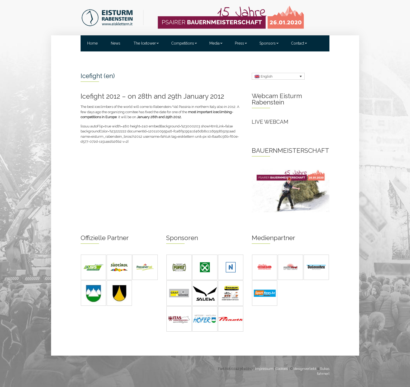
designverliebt (305, 369)
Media (214, 43)
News (115, 43)
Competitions (182, 43)
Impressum (264, 369)
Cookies (282, 369)
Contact (297, 43)
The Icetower (145, 43)
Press (239, 43)
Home (92, 43)
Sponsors (267, 43)
